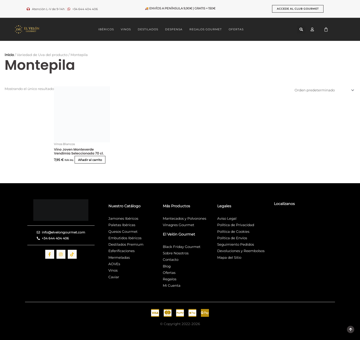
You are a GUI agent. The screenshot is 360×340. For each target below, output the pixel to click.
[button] (301, 29)
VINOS (126, 29)
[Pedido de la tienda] (321, 90)
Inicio (9, 55)
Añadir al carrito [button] (74, 161)
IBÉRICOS (106, 29)
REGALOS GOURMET (205, 29)
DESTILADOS (148, 29)
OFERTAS (236, 29)
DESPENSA (174, 29)
